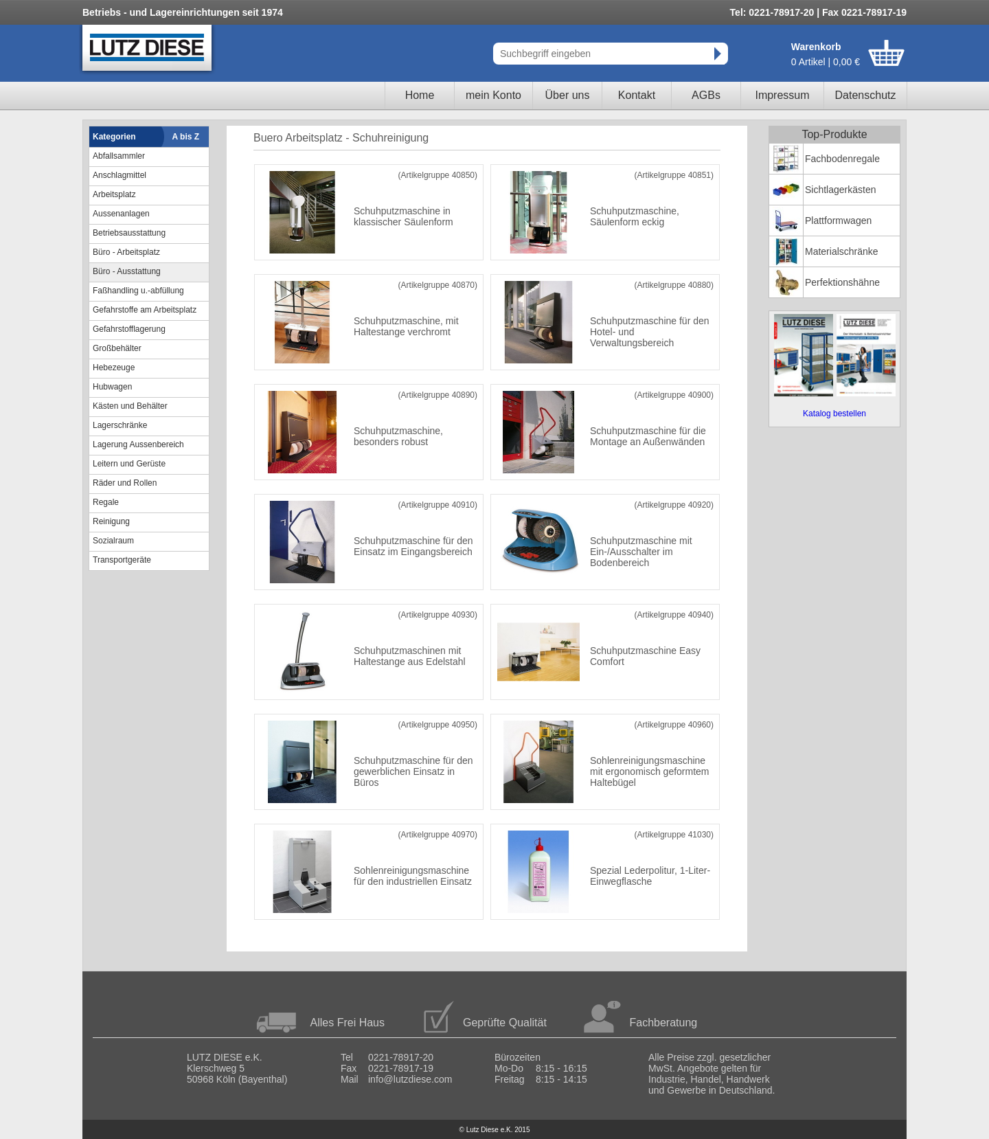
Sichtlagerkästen (840, 189)
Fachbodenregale (842, 158)
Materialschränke (841, 251)
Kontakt (636, 95)
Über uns (567, 95)
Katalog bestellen (834, 413)
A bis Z (186, 137)
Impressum (782, 95)
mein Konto (493, 95)
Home (420, 95)
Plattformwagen (838, 220)
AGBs (706, 95)
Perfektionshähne (842, 282)
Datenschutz (865, 95)
